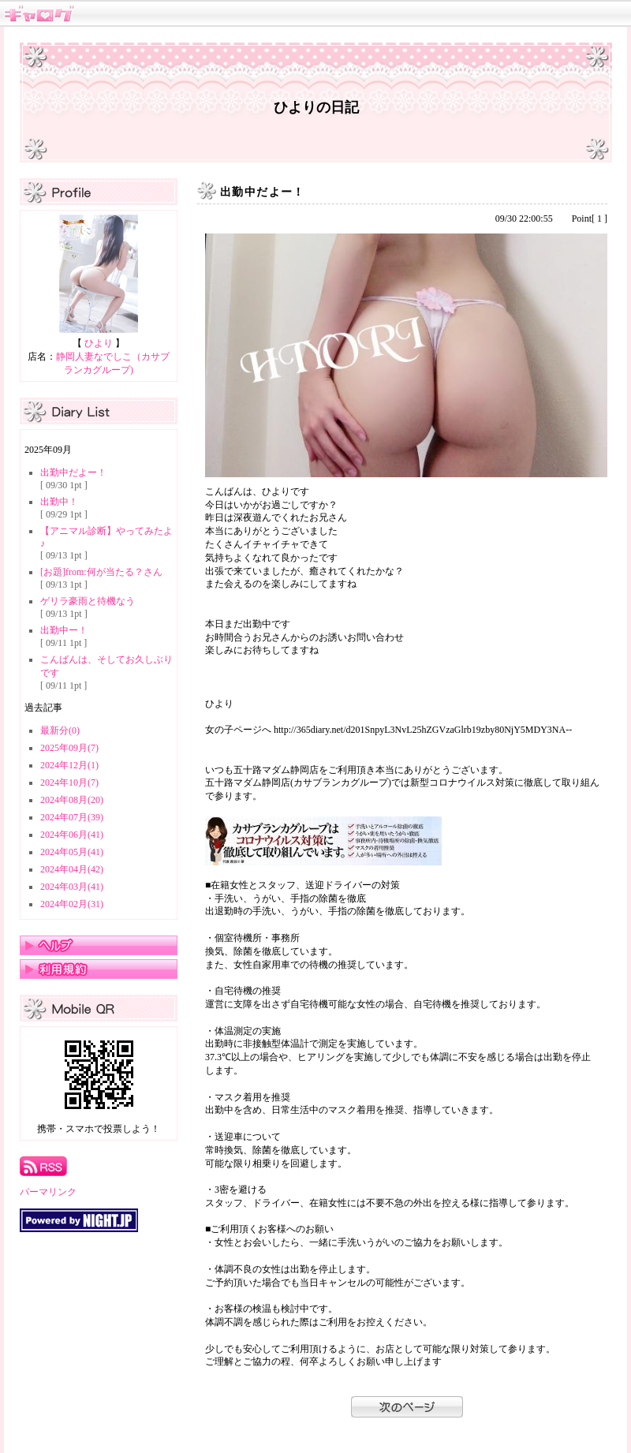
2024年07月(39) (71, 817)
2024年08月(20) (71, 799)
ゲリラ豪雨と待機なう (87, 601)
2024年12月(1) (69, 765)
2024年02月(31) (71, 904)
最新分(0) (60, 730)
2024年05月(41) (71, 851)
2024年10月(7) (69, 782)
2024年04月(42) (71, 869)
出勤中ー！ (64, 630)
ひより (98, 343)
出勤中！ (59, 501)
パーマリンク (48, 1191)
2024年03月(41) (71, 886)
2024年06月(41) (71, 834)
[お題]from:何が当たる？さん (101, 571)
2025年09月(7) (69, 747)
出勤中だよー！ (73, 472)
